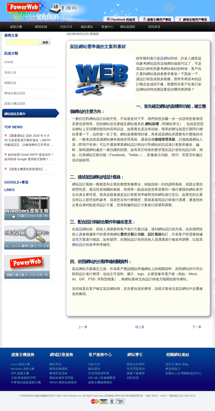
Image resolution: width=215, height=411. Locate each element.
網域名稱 (41, 26)
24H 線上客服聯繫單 (102, 378)
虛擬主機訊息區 (14, 103)
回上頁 (139, 327)
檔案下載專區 (136, 373)
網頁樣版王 (173, 368)
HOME (8, 62)
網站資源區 (127, 26)
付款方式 (66, 26)
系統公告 (10, 72)
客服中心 (107, 26)
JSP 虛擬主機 (20, 373)
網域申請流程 (58, 373)
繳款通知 (87, 26)
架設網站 (163, 58)
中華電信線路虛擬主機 (26, 382)
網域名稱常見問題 (61, 378)
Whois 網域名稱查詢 (63, 382)
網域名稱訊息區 (14, 93)
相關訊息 (10, 83)
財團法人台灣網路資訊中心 (184, 373)
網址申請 (55, 364)
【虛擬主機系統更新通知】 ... (25, 169)
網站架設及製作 (14, 114)
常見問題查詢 (136, 368)
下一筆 (196, 327)
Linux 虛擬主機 (20, 364)
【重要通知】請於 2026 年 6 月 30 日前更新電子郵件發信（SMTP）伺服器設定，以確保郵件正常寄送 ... (28, 140)
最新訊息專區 (136, 364)
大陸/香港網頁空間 (23, 378)
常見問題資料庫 (98, 373)
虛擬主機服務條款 (100, 382)
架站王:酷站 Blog (177, 364)
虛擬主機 (16, 26)
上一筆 (82, 327)
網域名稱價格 (58, 368)
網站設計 (79, 184)
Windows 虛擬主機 (22, 368)
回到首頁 (154, 26)
